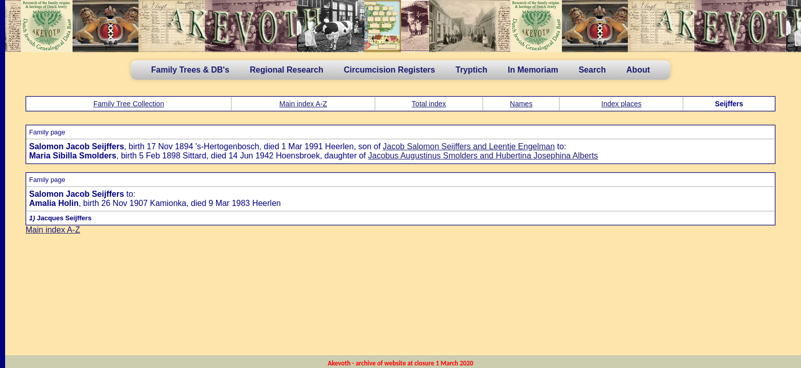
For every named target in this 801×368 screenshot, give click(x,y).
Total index (429, 104)
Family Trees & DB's (190, 69)
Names (521, 104)
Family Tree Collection (128, 104)
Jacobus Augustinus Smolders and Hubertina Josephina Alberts (483, 155)
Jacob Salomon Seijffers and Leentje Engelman (469, 146)
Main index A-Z (303, 104)
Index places (621, 104)
